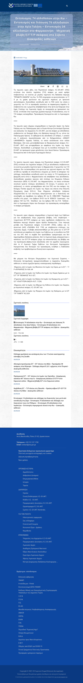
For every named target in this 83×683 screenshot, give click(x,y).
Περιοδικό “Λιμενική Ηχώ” (28, 629)
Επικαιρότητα (35, 44)
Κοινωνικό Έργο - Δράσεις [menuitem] (32, 527)
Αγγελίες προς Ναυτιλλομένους (30, 640)
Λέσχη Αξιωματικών (26, 633)
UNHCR (21, 613)
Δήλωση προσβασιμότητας (28, 457)
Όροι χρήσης (23, 460)
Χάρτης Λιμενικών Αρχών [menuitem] (32, 558)
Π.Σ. (20, 603)
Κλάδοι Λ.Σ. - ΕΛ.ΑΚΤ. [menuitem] (30, 500)
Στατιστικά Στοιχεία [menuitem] (30, 524)
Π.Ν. (20, 623)
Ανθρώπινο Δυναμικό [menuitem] (30, 475)
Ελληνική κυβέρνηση (26, 577)
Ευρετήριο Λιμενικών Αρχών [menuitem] (33, 555)
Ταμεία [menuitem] (25, 485)
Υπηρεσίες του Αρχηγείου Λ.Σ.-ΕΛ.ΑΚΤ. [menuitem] (37, 538)
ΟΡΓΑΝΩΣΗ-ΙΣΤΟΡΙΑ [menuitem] (26, 469)
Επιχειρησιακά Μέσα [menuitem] (30, 479)
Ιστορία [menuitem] (25, 482)
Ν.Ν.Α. (21, 636)
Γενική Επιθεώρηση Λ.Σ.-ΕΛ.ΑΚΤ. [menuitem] (35, 496)
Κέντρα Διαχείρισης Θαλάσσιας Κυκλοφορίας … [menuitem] (40, 562)
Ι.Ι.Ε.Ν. (21, 596)
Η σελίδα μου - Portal (26, 584)
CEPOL (21, 616)
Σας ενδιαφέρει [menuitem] (28, 521)
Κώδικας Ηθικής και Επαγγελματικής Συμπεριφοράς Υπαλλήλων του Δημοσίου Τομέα (38, 591)
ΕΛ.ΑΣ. (21, 606)
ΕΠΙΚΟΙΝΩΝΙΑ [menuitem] (23, 535)
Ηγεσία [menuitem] (25, 493)
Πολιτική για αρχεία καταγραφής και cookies (35, 453)
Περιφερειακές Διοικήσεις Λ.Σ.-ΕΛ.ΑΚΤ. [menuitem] (37, 503)
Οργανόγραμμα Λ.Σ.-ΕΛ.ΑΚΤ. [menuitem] (33, 506)
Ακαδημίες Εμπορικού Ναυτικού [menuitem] (35, 548)
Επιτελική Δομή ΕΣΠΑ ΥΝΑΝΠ (30, 587)
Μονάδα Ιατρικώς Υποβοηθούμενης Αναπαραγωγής (37, 609)
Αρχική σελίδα (24, 44)
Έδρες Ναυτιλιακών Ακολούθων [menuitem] (35, 552)
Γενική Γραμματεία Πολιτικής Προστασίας (34, 650)
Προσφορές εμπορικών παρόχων (31, 653)
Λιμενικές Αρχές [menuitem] (29, 545)
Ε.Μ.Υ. (21, 643)
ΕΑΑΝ (21, 619)
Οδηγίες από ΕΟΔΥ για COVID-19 (30, 646)
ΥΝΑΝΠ (21, 580)
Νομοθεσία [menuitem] (27, 531)
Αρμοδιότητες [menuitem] (28, 472)
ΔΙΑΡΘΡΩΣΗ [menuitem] (23, 490)
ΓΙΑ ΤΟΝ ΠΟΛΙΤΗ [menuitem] (25, 514)
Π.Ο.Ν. (21, 599)
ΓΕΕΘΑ (21, 626)
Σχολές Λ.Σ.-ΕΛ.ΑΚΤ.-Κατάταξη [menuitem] (34, 510)
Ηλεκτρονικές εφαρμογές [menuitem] (32, 517)
